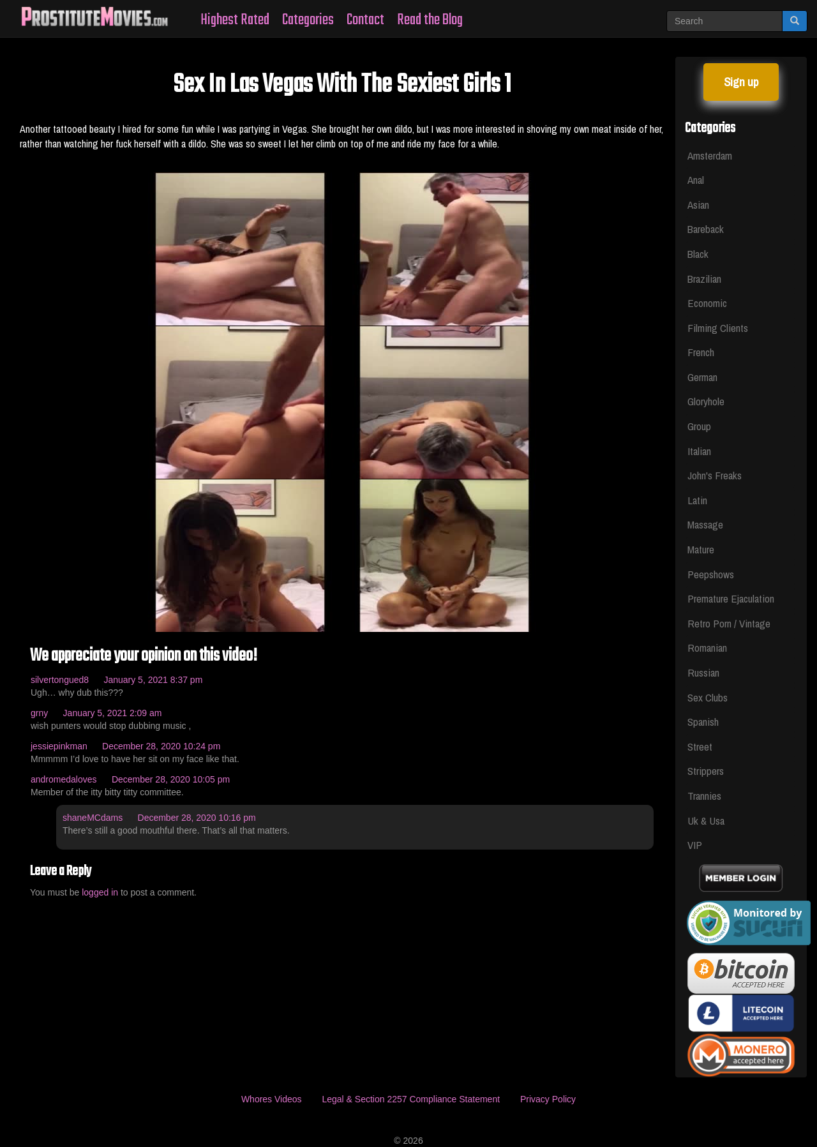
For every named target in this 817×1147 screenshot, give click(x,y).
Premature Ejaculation (730, 598)
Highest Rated (234, 20)
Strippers (705, 770)
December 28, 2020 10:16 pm (197, 818)
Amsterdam (709, 155)
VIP (694, 844)
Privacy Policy (548, 1099)
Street (699, 746)
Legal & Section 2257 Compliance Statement (411, 1099)
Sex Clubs (707, 697)
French (700, 352)
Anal (695, 179)
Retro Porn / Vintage (728, 623)
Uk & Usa (705, 820)
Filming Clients (717, 327)
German (702, 377)
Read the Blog (430, 20)
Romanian (707, 647)
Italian (699, 451)
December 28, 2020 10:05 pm (171, 779)
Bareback (705, 228)
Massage (705, 524)
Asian (698, 204)
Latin (697, 500)
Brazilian (704, 278)
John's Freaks (714, 475)
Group (699, 426)
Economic (707, 303)
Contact (365, 20)
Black (697, 253)
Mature (700, 549)
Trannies (704, 795)
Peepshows (710, 574)
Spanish (703, 721)
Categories (308, 20)
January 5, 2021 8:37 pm (152, 680)
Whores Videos (271, 1099)
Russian (703, 672)
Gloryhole (705, 401)
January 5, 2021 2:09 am (112, 713)
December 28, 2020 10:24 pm (161, 746)
